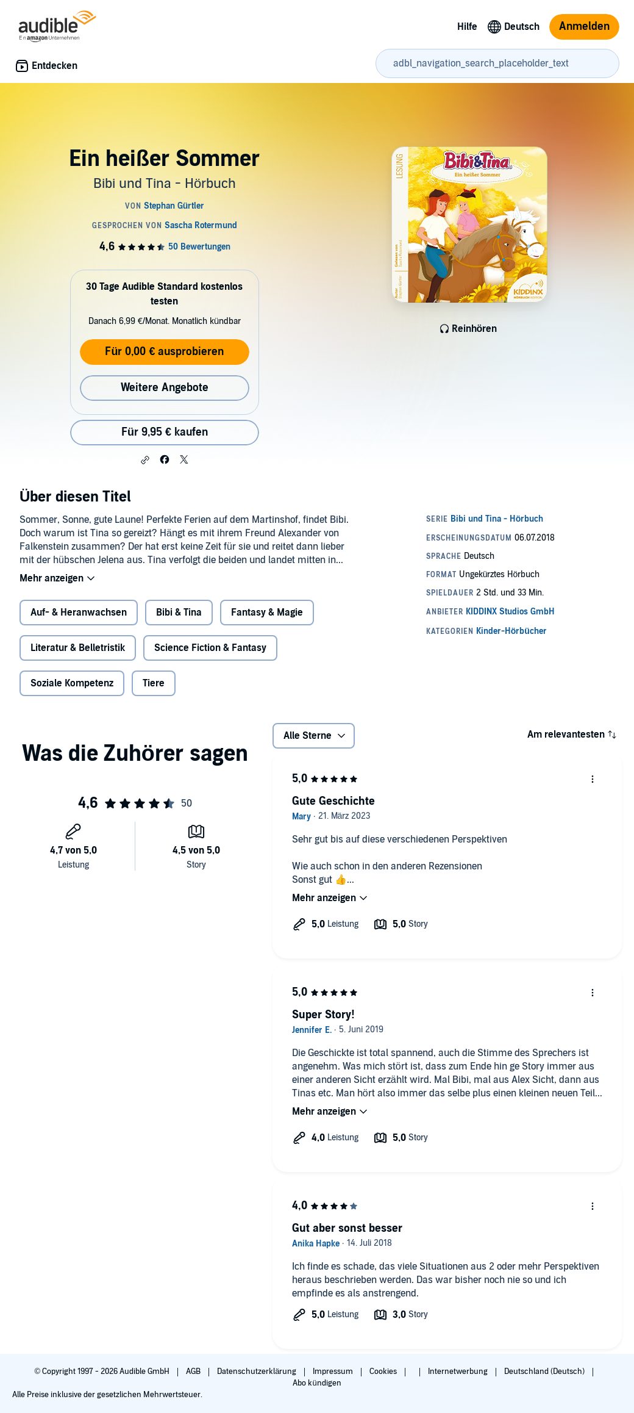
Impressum (334, 1371)
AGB (194, 1371)
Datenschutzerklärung (257, 1371)
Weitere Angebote (164, 387)
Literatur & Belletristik (77, 648)
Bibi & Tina (179, 612)
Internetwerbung (459, 1371)
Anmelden (584, 26)
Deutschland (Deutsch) (545, 1371)
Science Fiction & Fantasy (210, 648)
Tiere (154, 683)
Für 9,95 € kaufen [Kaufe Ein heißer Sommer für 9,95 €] (164, 432)
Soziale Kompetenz (71, 683)
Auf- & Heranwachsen (78, 612)
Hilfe (467, 27)
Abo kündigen (317, 1383)
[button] (145, 460)
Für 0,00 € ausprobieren (164, 351)
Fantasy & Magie (267, 612)
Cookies (384, 1371)
